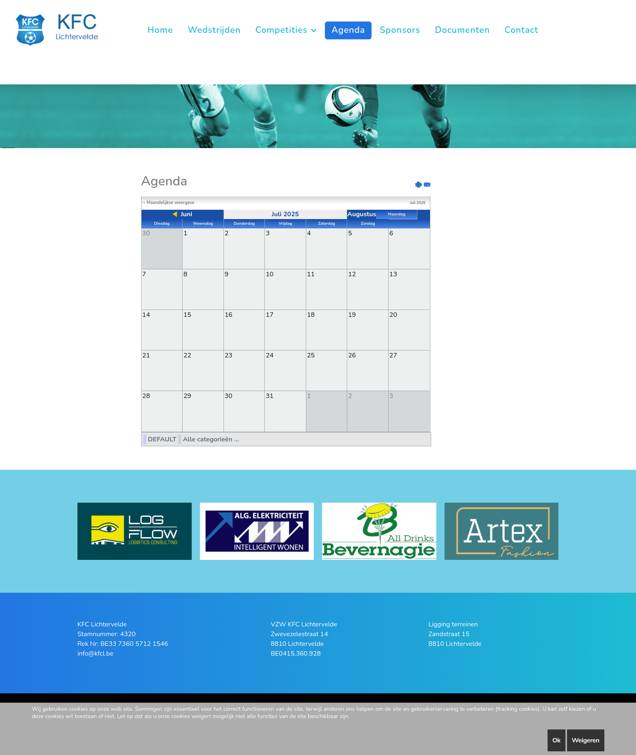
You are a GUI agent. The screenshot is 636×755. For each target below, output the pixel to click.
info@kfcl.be (95, 652)
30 (228, 395)
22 (187, 355)
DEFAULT (162, 438)
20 (393, 314)
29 (187, 395)
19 (352, 314)
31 (269, 395)
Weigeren (585, 740)
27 (393, 355)
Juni (186, 214)
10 (269, 273)
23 (228, 355)
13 (393, 273)
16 (228, 314)
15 (187, 314)
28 (146, 395)
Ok (556, 740)
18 (311, 314)
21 (146, 355)
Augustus (361, 214)
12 (352, 273)
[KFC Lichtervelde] (64, 29)
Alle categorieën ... (211, 438)
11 (311, 273)
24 (269, 355)
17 (269, 314)
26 (352, 355)
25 (311, 355)
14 (146, 314)
